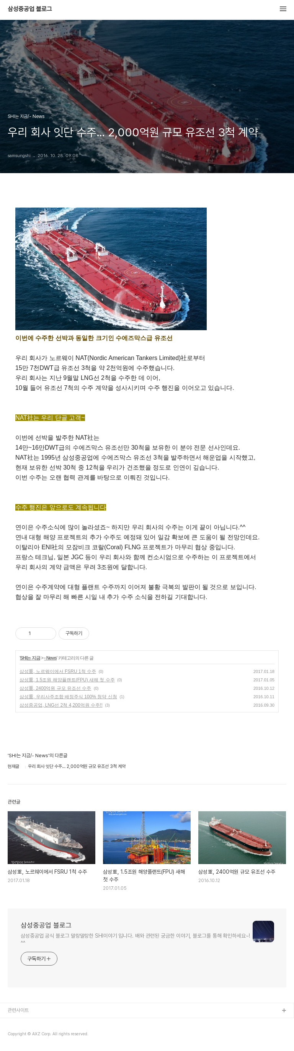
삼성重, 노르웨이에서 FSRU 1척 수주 (58, 671)
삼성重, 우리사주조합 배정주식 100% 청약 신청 (68, 696)
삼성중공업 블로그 (30, 9)
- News (50, 658)
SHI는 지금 (30, 658)
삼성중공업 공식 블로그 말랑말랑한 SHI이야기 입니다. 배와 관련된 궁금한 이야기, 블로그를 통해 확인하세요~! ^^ (135, 939)
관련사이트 (18, 1010)
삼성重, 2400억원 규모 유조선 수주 (55, 688)
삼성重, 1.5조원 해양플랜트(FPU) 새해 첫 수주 (67, 680)
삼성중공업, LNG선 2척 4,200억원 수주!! (61, 705)
